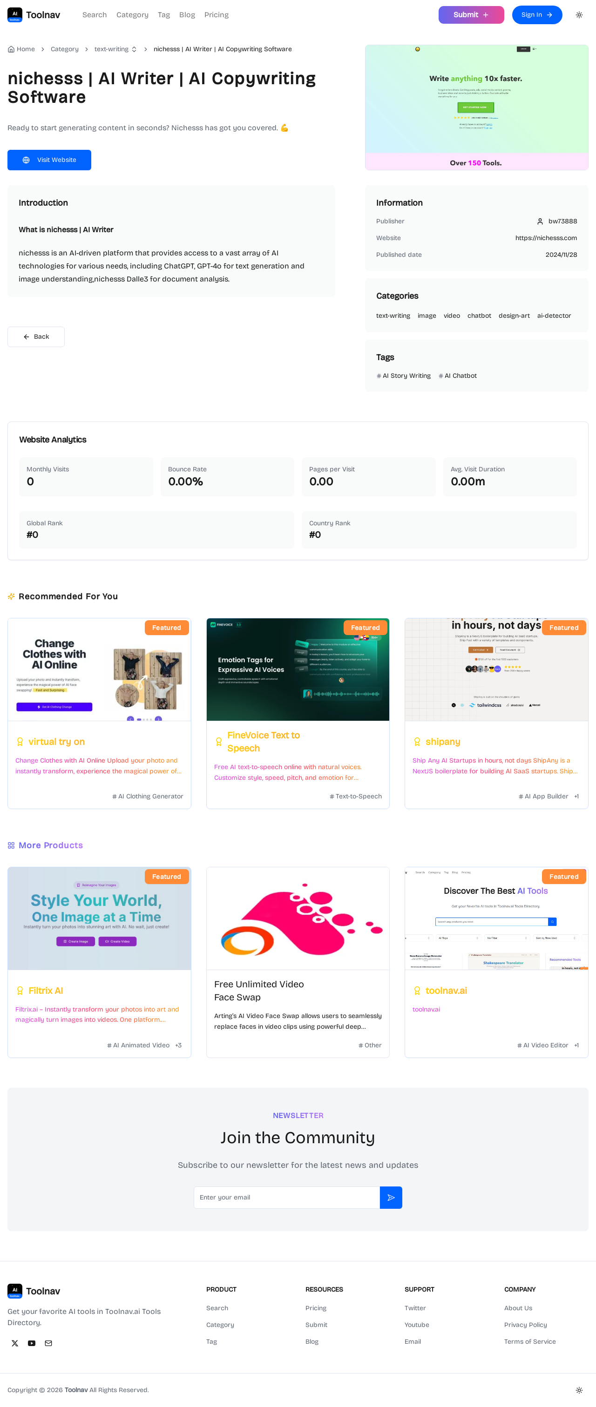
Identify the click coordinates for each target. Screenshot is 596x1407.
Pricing (216, 14)
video (452, 316)
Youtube (417, 1325)
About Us (518, 1308)
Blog (187, 14)
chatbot (479, 316)
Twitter (415, 1308)
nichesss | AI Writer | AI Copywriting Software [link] (223, 49)
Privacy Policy (525, 1325)
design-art (514, 316)
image (427, 316)
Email (413, 1342)
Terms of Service (530, 1342)
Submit (316, 1325)
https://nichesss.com (546, 238)
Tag (164, 14)
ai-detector (554, 316)
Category (132, 14)
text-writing (112, 49)
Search (94, 14)
